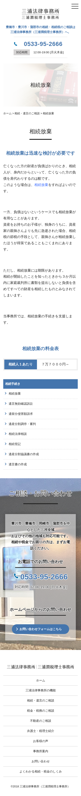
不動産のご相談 (40, 720)
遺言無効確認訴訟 (21, 403)
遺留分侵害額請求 (21, 413)
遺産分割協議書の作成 (24, 454)
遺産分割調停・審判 (22, 424)
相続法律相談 (18, 434)
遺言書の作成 (18, 464)
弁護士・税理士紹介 (40, 731)
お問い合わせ (41, 761)
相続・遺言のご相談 (40, 700)
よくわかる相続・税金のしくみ (40, 771)
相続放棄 (41, 185)
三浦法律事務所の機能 (40, 690)
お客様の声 (40, 741)
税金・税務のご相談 (40, 710)
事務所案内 (40, 751)
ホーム (40, 680)
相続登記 (15, 444)
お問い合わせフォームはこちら (40, 629)
